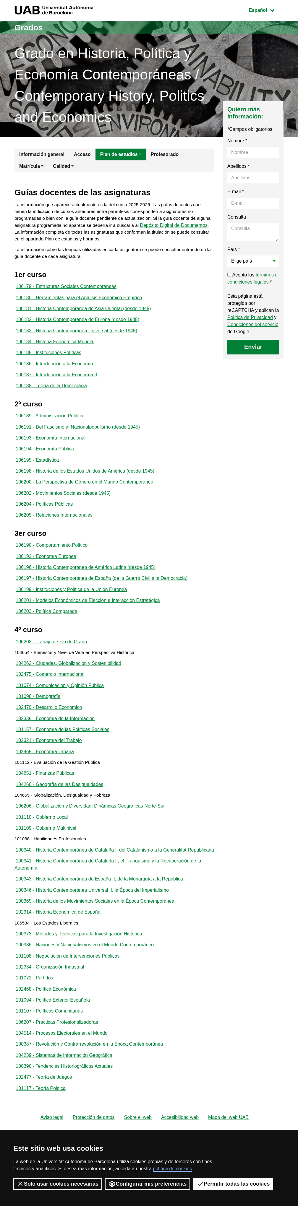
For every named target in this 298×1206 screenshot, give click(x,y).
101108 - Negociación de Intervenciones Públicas (67, 995)
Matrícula (29, 166)
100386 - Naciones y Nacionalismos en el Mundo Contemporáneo (85, 983)
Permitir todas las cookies (233, 1183)
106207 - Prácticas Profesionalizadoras (57, 1064)
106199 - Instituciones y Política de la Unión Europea (71, 604)
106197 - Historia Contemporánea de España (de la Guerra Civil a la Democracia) (101, 593)
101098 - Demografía (38, 716)
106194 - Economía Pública (45, 458)
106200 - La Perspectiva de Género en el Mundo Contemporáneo (84, 493)
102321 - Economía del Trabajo (49, 762)
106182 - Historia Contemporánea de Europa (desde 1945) (77, 324)
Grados (30, 27)
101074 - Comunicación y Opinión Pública (60, 704)
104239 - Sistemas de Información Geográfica (64, 1098)
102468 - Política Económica (46, 1029)
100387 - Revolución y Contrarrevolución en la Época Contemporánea (89, 1087)
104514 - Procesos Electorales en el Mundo (61, 1075)
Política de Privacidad (250, 317)
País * (233, 249)
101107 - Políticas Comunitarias (49, 1052)
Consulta (236, 216)
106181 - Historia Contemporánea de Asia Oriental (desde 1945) (83, 312)
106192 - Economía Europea (46, 570)
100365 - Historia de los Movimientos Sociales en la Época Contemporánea (95, 937)
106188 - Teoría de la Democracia (51, 393)
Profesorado (165, 154)
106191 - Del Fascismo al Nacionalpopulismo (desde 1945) (78, 435)
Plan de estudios (119, 154)
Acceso (82, 154)
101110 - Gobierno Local (42, 842)
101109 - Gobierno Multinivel (46, 854)
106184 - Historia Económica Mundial (55, 347)
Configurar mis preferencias (147, 1183)
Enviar (253, 347)
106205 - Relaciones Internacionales (54, 527)
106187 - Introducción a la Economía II (56, 382)
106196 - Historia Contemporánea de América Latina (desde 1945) (85, 581)
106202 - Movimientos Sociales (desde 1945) (63, 504)
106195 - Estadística (37, 470)
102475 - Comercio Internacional (50, 693)
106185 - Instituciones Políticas (48, 359)
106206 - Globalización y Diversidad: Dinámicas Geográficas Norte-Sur (90, 831)
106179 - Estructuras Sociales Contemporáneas (66, 289)
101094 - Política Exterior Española (53, 1041)
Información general (41, 154)
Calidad (61, 166)
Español (266, 9)
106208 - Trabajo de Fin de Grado (51, 658)
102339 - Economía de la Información (55, 739)
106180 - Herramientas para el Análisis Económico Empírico (79, 301)
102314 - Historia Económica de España (58, 949)
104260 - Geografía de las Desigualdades (59, 808)
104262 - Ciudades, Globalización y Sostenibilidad (68, 681)
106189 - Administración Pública (49, 424)
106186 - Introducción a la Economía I (55, 370)
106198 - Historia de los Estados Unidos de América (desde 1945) (85, 481)
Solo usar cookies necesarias (57, 1183)
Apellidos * (238, 166)
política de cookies (172, 1168)
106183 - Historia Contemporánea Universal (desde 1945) (76, 335)
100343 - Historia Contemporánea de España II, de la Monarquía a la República (99, 914)
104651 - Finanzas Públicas (45, 796)
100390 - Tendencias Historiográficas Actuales (64, 1110)
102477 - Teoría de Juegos (44, 1121)
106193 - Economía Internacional (50, 447)
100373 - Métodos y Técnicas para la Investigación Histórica (79, 972)
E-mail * (235, 191)
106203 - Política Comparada (46, 627)
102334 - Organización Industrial (50, 1006)
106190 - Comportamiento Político (52, 558)
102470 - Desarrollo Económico (49, 727)
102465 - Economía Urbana (45, 773)
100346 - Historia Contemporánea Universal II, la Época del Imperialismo (92, 926)
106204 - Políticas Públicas (44, 516)
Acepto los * (251, 278)
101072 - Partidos (34, 1018)
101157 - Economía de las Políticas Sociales (62, 750)
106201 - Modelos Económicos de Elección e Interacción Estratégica (88, 616)
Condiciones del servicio (252, 324)
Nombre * (237, 140)
